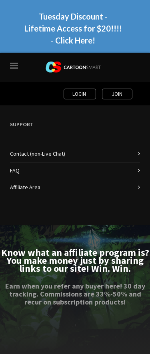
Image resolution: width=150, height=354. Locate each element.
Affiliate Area (25, 187)
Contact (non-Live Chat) (37, 153)
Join (117, 94)
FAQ (15, 170)
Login (80, 94)
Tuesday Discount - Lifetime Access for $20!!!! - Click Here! (73, 28)
